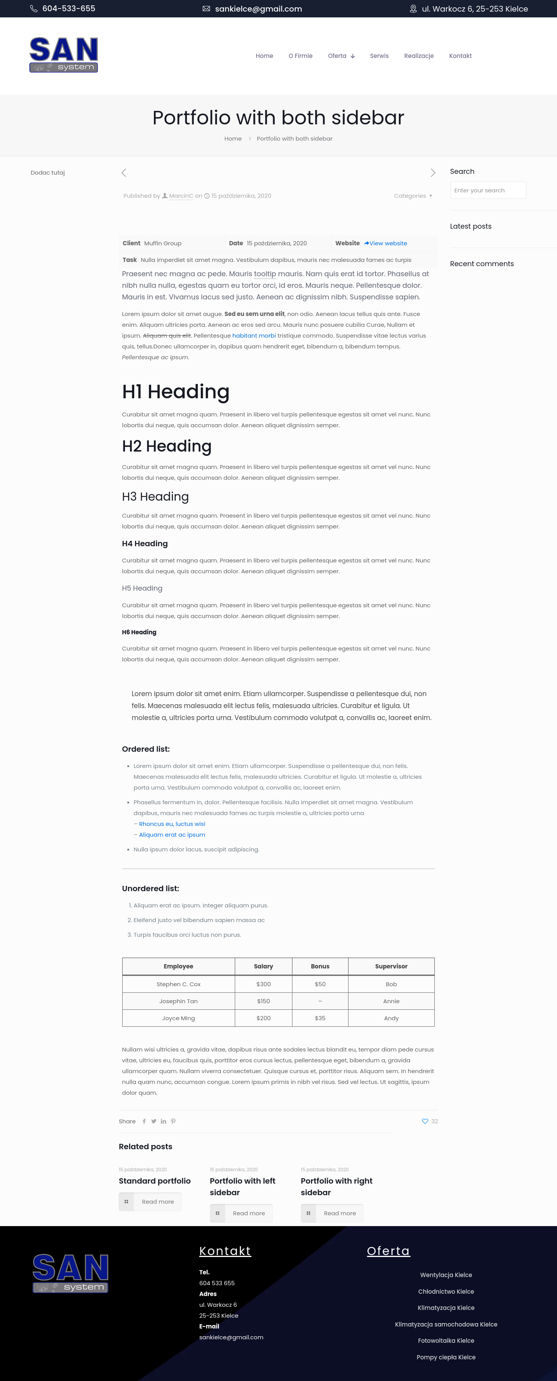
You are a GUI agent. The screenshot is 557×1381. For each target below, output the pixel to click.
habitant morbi (254, 335)
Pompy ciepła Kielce (446, 1357)
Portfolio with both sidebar (295, 138)
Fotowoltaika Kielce (446, 1341)
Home (233, 138)
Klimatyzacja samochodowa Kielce (446, 1324)
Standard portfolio (155, 1180)
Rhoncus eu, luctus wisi (172, 824)
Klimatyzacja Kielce (446, 1308)
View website (385, 243)
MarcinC (181, 196)
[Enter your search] (488, 190)
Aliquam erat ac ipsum (172, 835)
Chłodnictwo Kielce (446, 1292)
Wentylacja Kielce (446, 1275)
